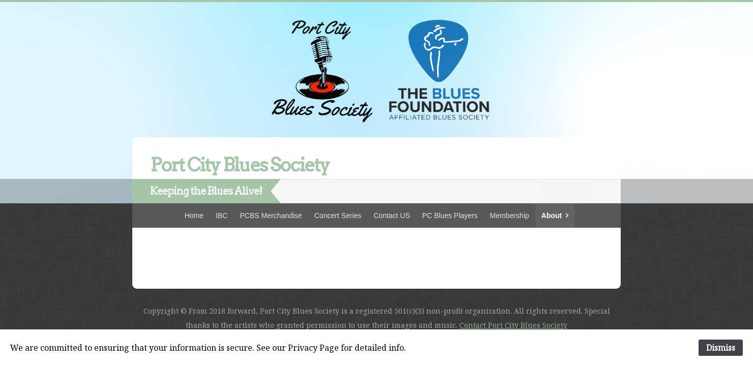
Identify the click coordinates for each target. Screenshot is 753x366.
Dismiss (720, 347)
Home (194, 215)
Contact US (391, 215)
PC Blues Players (450, 215)
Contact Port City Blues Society (513, 325)
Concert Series (338, 215)
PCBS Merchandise (271, 215)
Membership (509, 215)
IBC (221, 215)
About (551, 215)
